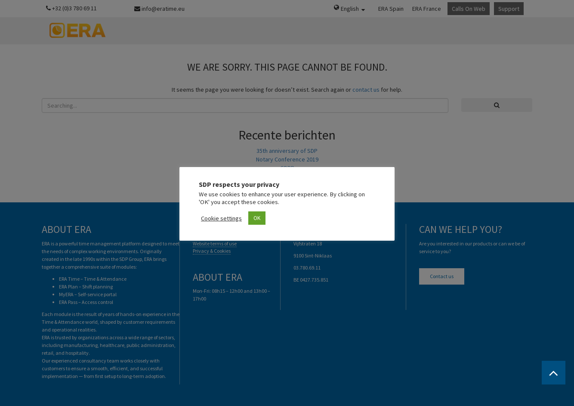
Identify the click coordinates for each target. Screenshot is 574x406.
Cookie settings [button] (221, 218)
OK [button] (256, 218)
